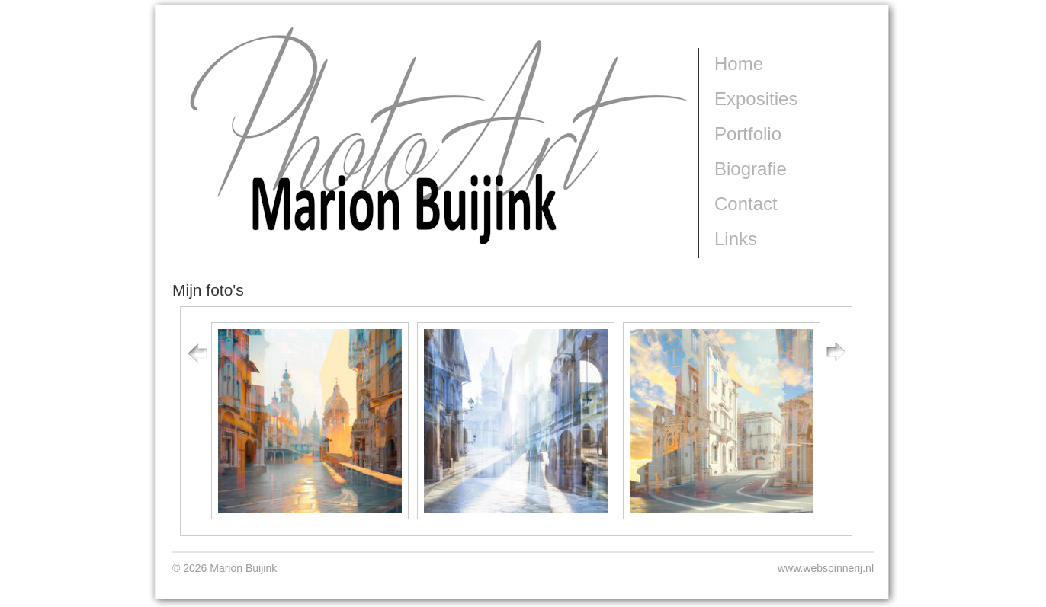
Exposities (755, 98)
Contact (746, 203)
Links (735, 238)
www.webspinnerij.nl (826, 568)
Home (738, 63)
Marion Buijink (215, 276)
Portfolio (747, 133)
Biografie (750, 168)
